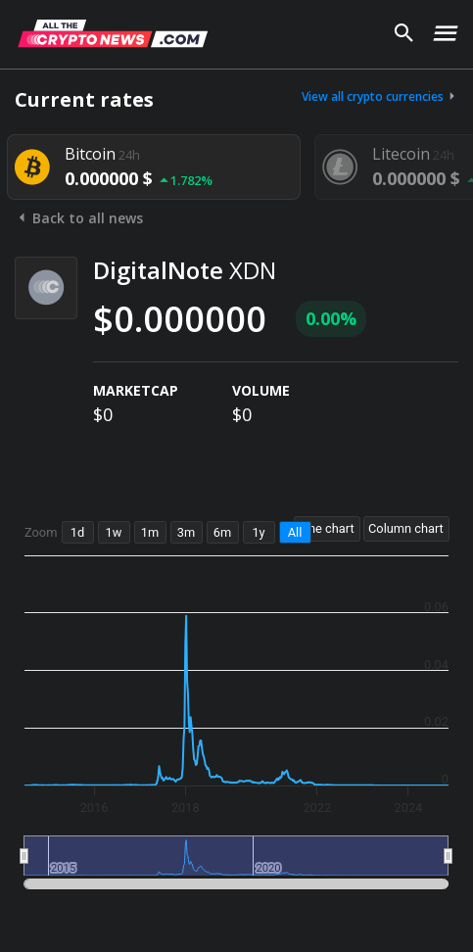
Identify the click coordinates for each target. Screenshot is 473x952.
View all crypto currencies (380, 96)
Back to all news (79, 218)
